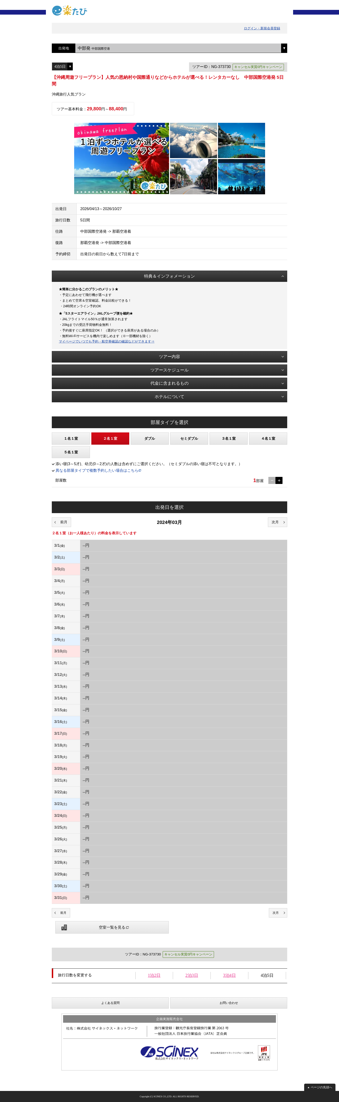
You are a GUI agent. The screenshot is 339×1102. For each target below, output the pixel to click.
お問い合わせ (229, 1003)
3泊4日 (229, 975)
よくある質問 (110, 1003)
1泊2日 (154, 975)
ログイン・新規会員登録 (262, 28)
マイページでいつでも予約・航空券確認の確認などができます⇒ (106, 341)
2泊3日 (192, 975)
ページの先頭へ (321, 1087)
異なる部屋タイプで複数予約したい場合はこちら (97, 470)
